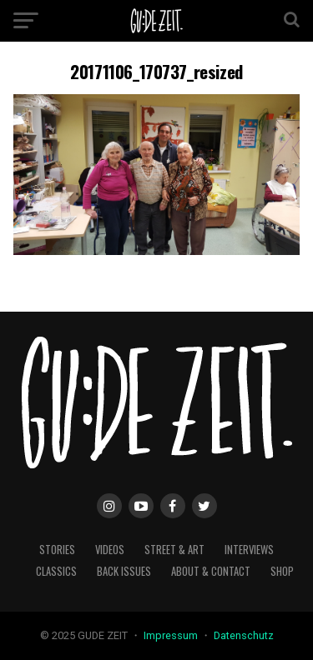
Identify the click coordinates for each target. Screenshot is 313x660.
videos (109, 550)
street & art (174, 550)
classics (56, 571)
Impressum (172, 635)
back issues (124, 571)
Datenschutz (244, 635)
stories (57, 550)
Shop (282, 571)
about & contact (210, 571)
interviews (249, 550)
